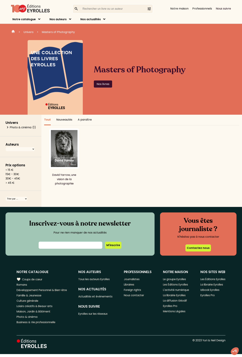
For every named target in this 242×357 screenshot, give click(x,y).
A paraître (85, 120)
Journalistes (133, 279)
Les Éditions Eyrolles (175, 285)
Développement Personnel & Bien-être (43, 291)
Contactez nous (198, 248)
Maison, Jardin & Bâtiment (34, 314)
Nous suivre (223, 9)
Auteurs (12, 144)
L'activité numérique (175, 291)
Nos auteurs (58, 19)
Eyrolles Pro (170, 308)
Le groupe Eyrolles (174, 279)
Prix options (15, 165)
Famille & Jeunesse (29, 296)
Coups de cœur (30, 279)
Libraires (130, 285)
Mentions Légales (173, 314)
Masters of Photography (58, 32)
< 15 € (9, 170)
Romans (22, 285)
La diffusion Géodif (174, 302)
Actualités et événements (97, 297)
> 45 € (10, 183)
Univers (28, 32)
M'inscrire (113, 245)
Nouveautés (64, 120)
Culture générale (28, 302)
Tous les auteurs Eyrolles (96, 279)
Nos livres (103, 84)
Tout (47, 120)
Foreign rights (134, 291)
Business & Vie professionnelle (37, 325)
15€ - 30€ (12, 174)
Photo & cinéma (20, 127)
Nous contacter (135, 296)
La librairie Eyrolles (174, 296)
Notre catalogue (24, 19)
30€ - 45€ (13, 178)
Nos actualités (90, 19)
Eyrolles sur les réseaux (95, 315)
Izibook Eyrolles (209, 291)
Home (13, 32)
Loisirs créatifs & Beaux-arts (35, 308)
